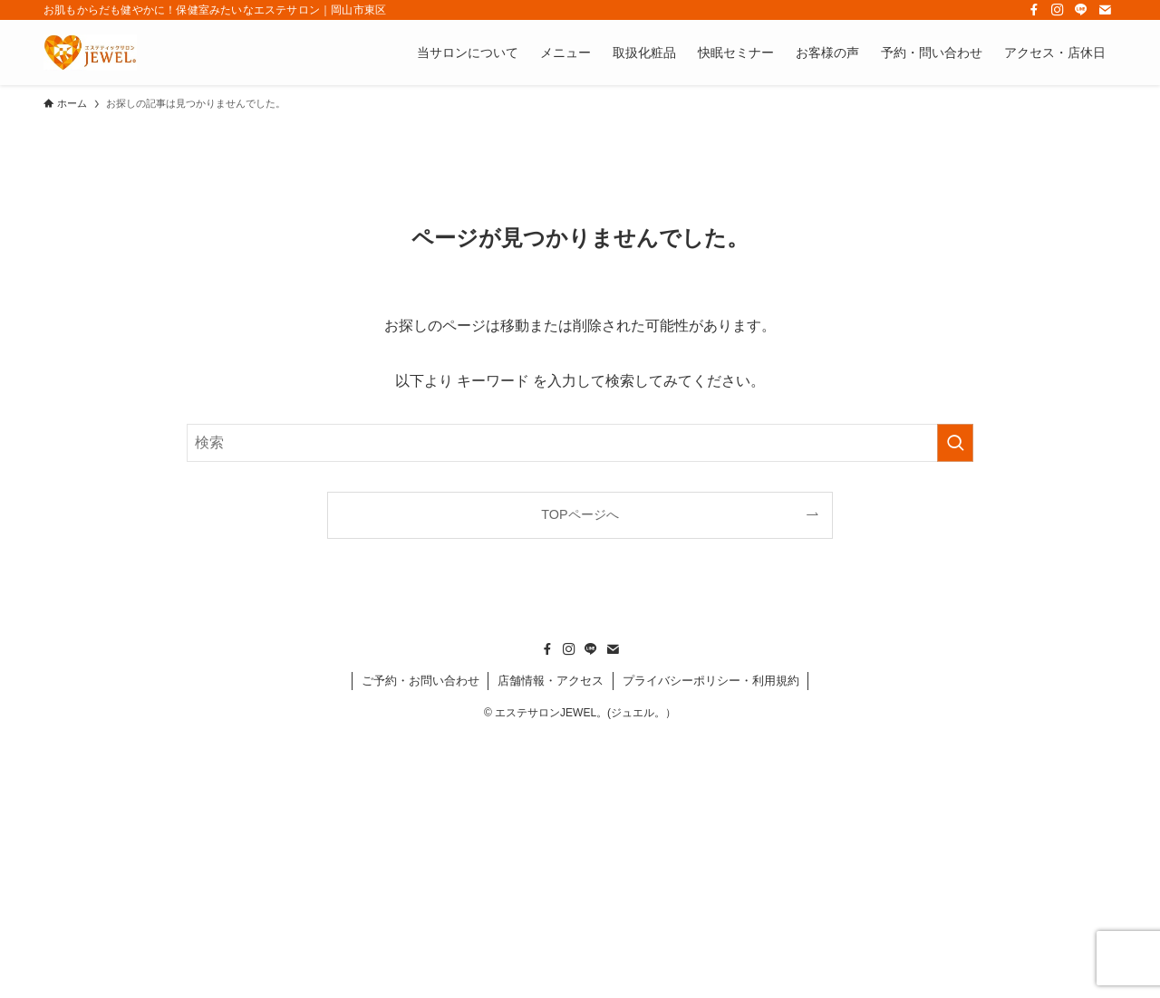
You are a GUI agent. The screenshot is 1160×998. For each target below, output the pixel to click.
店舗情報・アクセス (551, 680)
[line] (1081, 10)
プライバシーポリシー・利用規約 (711, 680)
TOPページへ (579, 514)
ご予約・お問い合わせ (420, 680)
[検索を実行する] (955, 443)
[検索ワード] (580, 443)
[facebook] (1034, 10)
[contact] (1104, 10)
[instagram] (1057, 10)
